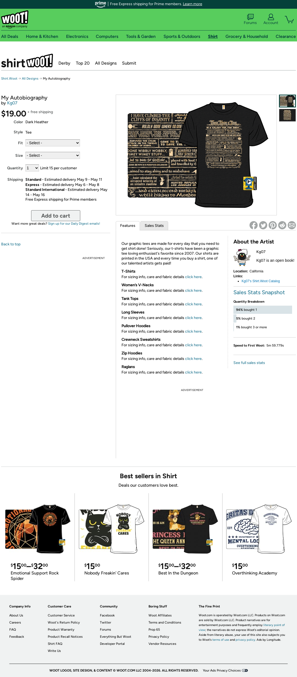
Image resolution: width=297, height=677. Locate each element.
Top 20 (83, 63)
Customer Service (61, 615)
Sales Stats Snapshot (259, 292)
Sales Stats (154, 225)
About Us (16, 615)
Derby (64, 63)
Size (19, 155)
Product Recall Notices (65, 637)
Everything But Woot (115, 637)
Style (18, 132)
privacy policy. (246, 640)
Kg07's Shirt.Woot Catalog (261, 281)
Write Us (54, 651)
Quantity (15, 168)
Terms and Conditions (164, 622)
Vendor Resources (162, 644)
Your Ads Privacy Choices (222, 670)
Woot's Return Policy (64, 622)
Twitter (105, 622)
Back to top (10, 244)
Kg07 (12, 103)
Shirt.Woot (27, 60)
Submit (129, 63)
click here (193, 277)
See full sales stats (249, 362)
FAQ (12, 629)
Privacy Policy (158, 637)
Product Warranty (61, 629)
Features (127, 225)
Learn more (192, 4)
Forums (250, 19)
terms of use (220, 640)
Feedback (16, 637)
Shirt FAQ (55, 644)
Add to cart (55, 215)
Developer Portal (112, 644)
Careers (15, 622)
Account (270, 19)
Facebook (107, 615)
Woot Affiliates (160, 615)
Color (18, 122)
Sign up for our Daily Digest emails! (74, 223)
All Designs (106, 63)
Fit (20, 143)
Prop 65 (154, 629)
